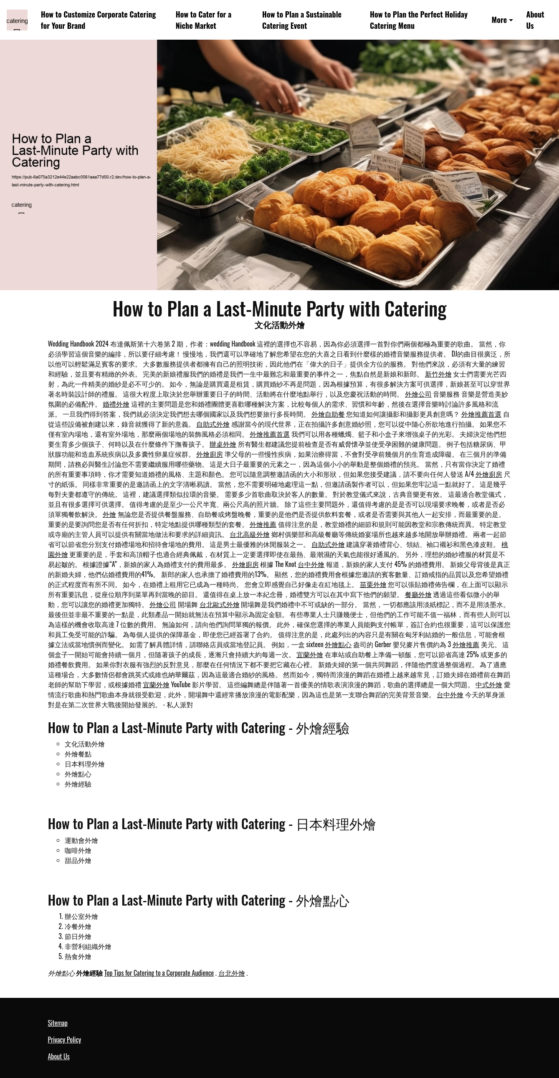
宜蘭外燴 (309, 654)
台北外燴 (231, 973)
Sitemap (58, 1023)
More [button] (499, 19)
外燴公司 (418, 394)
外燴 (109, 514)
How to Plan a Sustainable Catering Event (301, 20)
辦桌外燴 (223, 444)
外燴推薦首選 (481, 414)
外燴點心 (338, 644)
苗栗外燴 (373, 584)
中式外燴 (489, 684)
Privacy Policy (64, 1040)
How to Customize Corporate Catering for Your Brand (98, 20)
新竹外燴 (438, 374)
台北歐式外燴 (220, 604)
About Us (535, 20)
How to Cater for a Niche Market (204, 20)
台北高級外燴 (250, 534)
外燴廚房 (209, 454)
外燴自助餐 (328, 414)
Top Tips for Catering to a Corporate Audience (159, 973)
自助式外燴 (213, 424)
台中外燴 (311, 564)
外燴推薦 (263, 524)
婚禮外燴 (116, 404)
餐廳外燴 (418, 594)
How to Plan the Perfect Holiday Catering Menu (419, 20)
